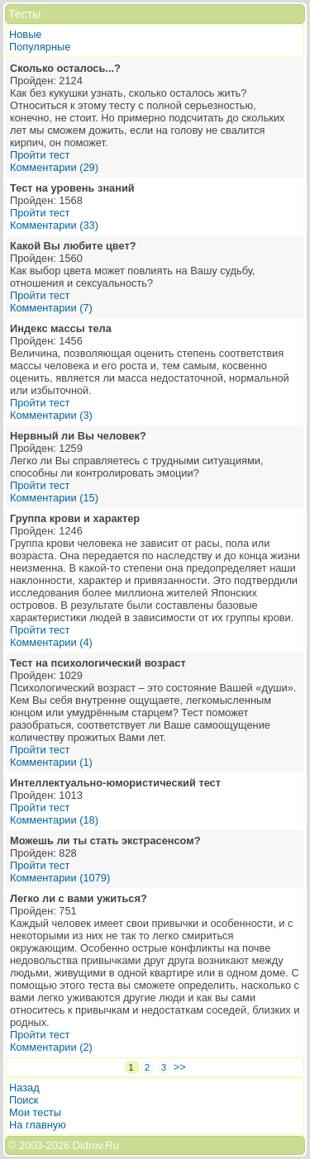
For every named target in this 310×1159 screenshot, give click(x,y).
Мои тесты (35, 1112)
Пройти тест (39, 155)
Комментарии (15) (54, 498)
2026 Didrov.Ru (82, 1145)
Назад (24, 1087)
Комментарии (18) (54, 820)
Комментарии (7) (51, 308)
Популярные (39, 46)
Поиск (23, 1100)
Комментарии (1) (51, 762)
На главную (37, 1125)
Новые (25, 34)
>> (180, 1067)
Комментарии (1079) (60, 878)
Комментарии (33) (54, 225)
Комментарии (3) (51, 415)
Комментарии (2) (51, 1047)
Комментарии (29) (54, 167)
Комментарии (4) (51, 642)
